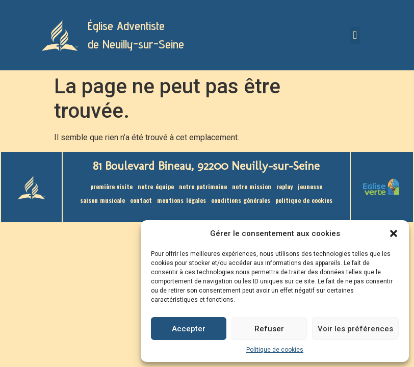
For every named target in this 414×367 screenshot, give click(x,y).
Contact (141, 200)
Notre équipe (155, 186)
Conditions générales (240, 200)
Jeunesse (310, 186)
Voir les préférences (355, 328)
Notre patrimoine (203, 186)
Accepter (188, 328)
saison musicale (102, 200)
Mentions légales (181, 200)
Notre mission (251, 186)
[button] (394, 233)
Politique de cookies (274, 349)
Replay (284, 186)
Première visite (111, 186)
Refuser (269, 328)
